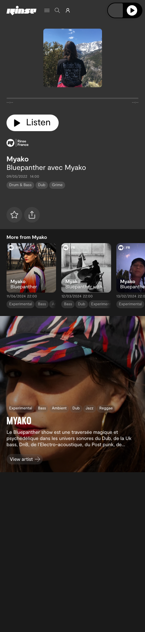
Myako (18, 159)
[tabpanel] (72, 99)
